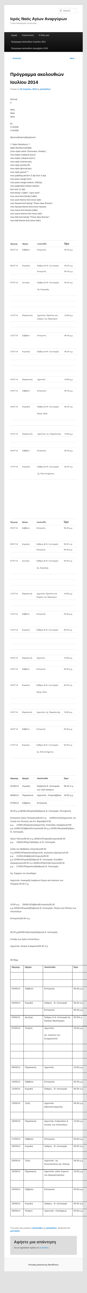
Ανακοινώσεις (28, 35)
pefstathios (45, 89)
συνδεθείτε (44, 1248)
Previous (15, 58)
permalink (15, 1231)
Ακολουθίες (37, 1228)
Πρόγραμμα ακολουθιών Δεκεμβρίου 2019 (29, 48)
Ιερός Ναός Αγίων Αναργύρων (38, 19)
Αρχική (14, 35)
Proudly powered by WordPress (43, 1265)
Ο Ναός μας (44, 35)
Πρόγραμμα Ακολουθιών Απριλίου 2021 (28, 42)
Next (73, 58)
